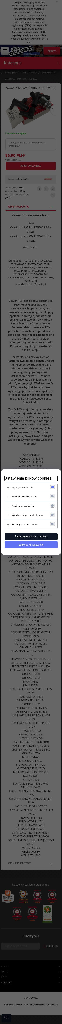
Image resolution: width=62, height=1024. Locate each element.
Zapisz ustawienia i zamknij (31, 536)
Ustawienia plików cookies (28, 478)
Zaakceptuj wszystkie (30, 544)
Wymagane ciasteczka (23, 487)
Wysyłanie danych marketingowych (28, 515)
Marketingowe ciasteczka (24, 496)
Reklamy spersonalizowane (25, 524)
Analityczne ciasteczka (23, 506)
